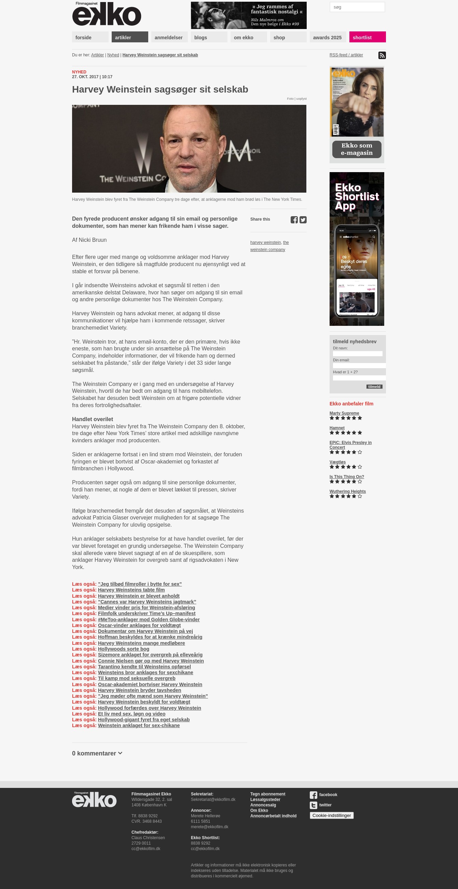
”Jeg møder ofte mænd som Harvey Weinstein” (153, 696)
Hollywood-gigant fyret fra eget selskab (144, 719)
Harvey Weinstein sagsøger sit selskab (160, 55)
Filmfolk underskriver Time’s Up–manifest (147, 613)
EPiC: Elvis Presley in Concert (351, 445)
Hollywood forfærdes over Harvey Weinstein (149, 708)
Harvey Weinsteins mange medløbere (141, 643)
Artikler (97, 55)
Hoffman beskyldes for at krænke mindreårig (150, 637)
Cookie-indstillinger (332, 815)
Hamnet (337, 428)
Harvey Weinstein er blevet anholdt (139, 596)
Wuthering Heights (348, 491)
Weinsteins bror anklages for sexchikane (145, 672)
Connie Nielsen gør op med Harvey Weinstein (151, 661)
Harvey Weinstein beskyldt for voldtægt (144, 702)
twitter (321, 805)
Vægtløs (338, 462)
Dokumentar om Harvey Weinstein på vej (145, 631)
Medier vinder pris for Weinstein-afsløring (146, 607)
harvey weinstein (265, 242)
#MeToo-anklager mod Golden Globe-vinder (149, 619)
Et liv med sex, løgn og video (132, 714)
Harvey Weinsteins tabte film (131, 590)
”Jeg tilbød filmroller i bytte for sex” (140, 584)
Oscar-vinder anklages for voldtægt (139, 625)
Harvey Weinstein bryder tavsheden (139, 690)
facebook (323, 794)
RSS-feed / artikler (346, 55)
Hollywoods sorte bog (123, 649)
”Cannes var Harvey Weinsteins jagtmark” (147, 602)
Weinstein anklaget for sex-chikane (139, 725)
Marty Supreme (344, 413)
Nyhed (113, 55)
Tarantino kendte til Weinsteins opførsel (144, 666)
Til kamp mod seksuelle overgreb (137, 678)
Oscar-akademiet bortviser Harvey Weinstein (150, 684)
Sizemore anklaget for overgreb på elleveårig (150, 654)
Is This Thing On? (347, 476)
